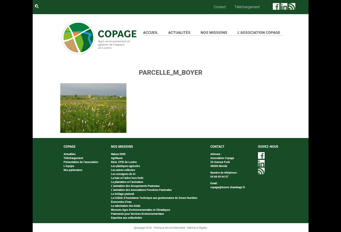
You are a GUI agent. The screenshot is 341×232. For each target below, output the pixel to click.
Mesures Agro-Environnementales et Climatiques (140, 210)
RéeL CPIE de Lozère (124, 162)
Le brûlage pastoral (122, 194)
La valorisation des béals (125, 206)
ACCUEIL (150, 32)
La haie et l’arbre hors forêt (127, 178)
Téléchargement (247, 7)
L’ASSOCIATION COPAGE (258, 32)
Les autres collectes (123, 170)
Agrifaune (117, 158)
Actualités (69, 154)
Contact (220, 7)
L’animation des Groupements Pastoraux (135, 186)
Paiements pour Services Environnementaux (137, 214)
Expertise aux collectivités (126, 218)
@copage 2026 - (144, 228)
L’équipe (69, 166)
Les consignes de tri (123, 174)
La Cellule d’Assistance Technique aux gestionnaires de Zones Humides (154, 198)
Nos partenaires (73, 170)
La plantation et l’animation (127, 182)
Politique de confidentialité (169, 228)
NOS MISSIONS (214, 32)
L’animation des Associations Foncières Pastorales (141, 190)
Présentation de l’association (81, 162)
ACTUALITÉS (179, 32)
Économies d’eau (121, 202)
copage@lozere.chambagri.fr (227, 187)
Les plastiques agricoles (125, 166)
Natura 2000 (118, 154)
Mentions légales (197, 228)
